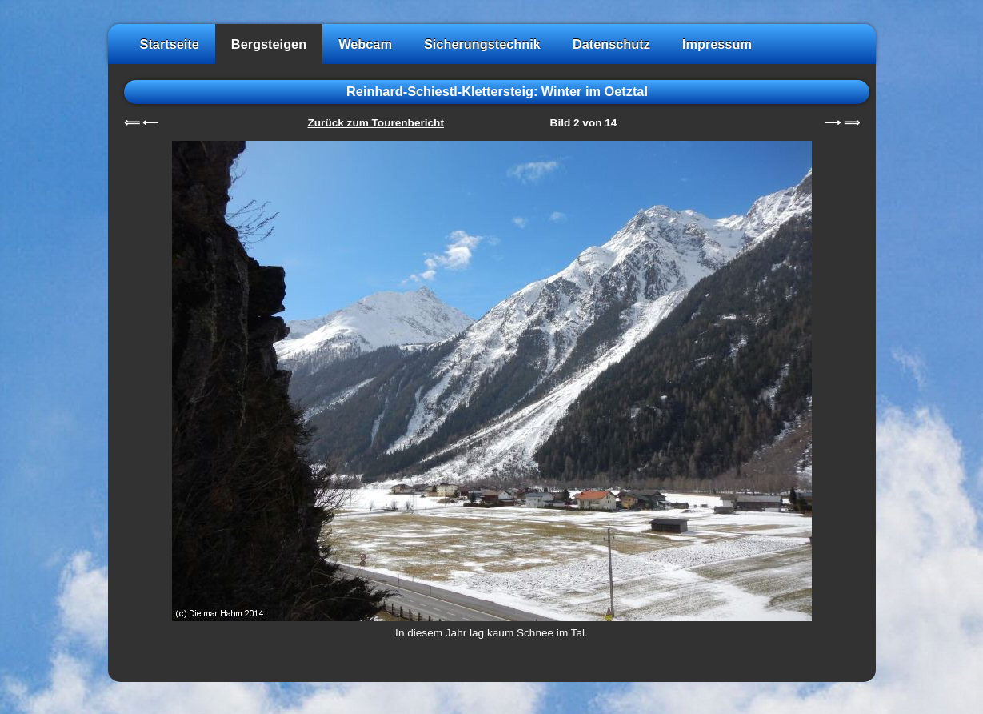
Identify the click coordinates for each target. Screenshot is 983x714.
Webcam (365, 44)
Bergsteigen (268, 44)
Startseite (169, 44)
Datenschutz (611, 44)
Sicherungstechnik (482, 44)
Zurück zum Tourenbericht (376, 123)
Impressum (717, 44)
